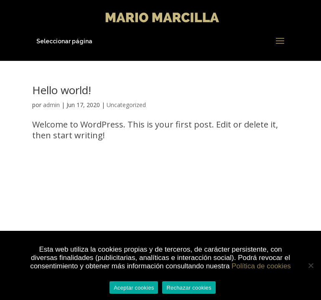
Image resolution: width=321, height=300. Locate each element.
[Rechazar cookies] (310, 265)
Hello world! (61, 90)
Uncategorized (126, 105)
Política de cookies (261, 266)
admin (51, 105)
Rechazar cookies (188, 288)
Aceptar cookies (134, 288)
